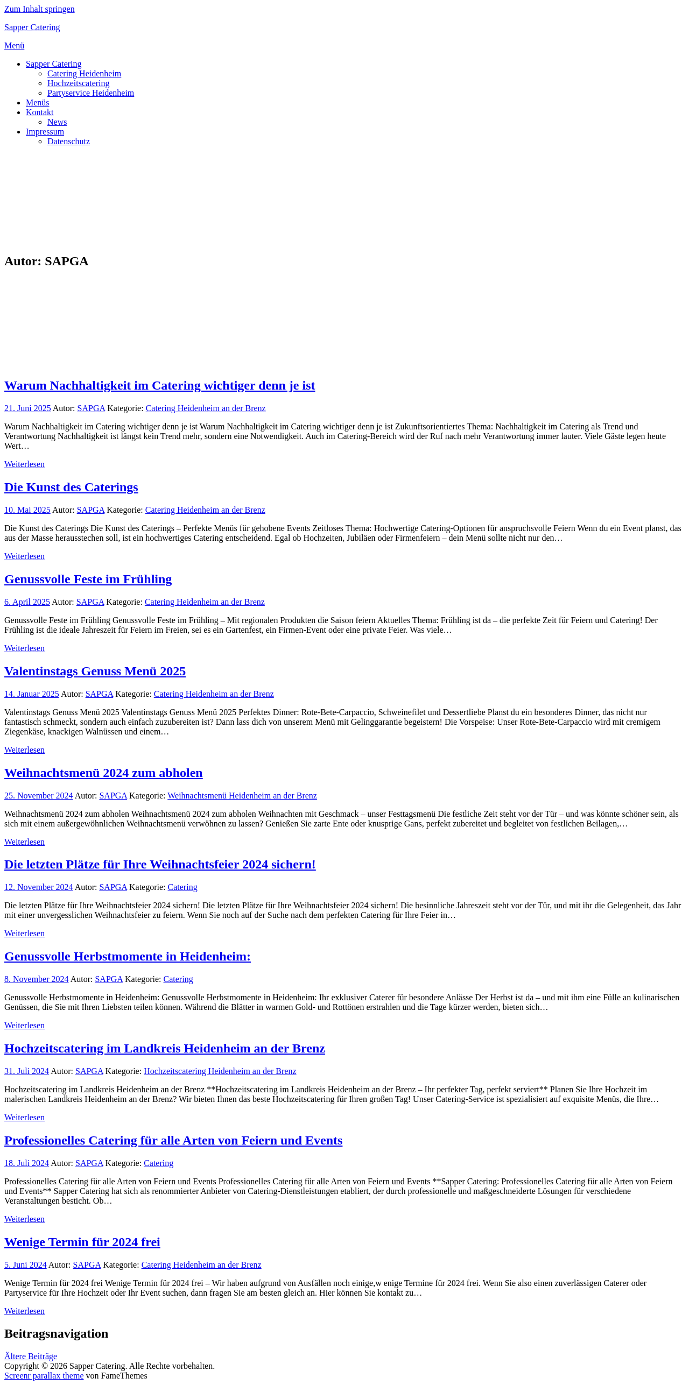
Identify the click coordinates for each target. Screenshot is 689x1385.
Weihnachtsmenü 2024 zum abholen (103, 773)
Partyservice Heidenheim (90, 92)
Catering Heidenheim (84, 73)
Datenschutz (68, 141)
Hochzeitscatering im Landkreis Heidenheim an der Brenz (164, 1048)
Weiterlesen (24, 464)
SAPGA (92, 408)
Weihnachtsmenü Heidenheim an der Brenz (242, 795)
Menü (14, 45)
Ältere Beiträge (30, 1356)
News (57, 121)
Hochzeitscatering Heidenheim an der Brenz (220, 1071)
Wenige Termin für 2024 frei (82, 1242)
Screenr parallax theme (43, 1375)
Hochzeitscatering (78, 83)
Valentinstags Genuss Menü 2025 (95, 671)
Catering (183, 887)
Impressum (45, 131)
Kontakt (40, 112)
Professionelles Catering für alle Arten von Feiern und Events (173, 1140)
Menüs (38, 102)
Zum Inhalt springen (39, 8)
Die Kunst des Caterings (71, 487)
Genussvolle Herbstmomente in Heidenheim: (127, 956)
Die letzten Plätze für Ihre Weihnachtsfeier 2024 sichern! (160, 864)
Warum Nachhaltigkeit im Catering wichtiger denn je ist (159, 385)
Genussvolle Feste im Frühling (88, 579)
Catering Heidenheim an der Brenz (206, 408)
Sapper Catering (32, 27)
